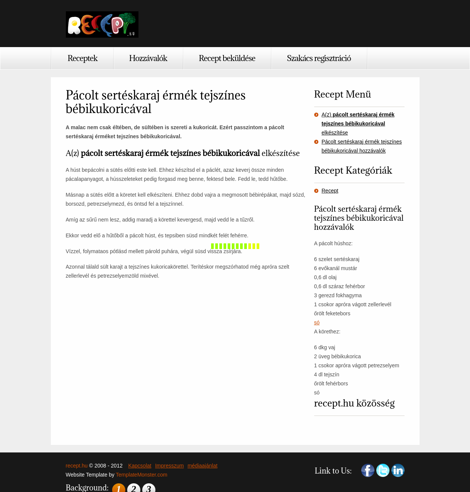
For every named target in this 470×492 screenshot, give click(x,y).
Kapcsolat (139, 466)
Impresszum (169, 466)
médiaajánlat (202, 466)
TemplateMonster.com (141, 475)
